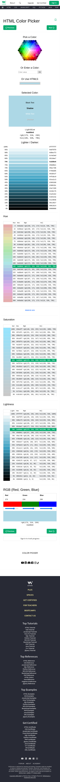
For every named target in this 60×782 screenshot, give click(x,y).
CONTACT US (30, 615)
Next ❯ (52, 27)
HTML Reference (29, 661)
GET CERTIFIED (30, 600)
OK (39, 72)
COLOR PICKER (30, 553)
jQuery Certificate (30, 741)
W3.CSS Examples (29, 706)
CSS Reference (29, 663)
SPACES (30, 595)
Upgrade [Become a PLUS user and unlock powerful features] (31, 3)
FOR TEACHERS (30, 605)
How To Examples (29, 700)
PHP (56, 7)
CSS (15, 7)
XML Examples (29, 715)
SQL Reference (29, 667)
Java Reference (29, 679)
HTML (9, 7)
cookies (28, 773)
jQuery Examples (29, 717)
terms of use (22, 773)
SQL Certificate (30, 735)
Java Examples (29, 712)
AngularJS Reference (29, 681)
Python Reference (29, 669)
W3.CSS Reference (29, 671)
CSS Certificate (30, 729)
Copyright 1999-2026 (15, 776)
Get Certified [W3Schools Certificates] (41, 3)
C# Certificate (30, 748)
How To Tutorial (30, 634)
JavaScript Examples (29, 698)
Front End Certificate (30, 733)
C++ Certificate (30, 746)
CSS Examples (29, 696)
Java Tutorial (30, 646)
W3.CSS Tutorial (30, 640)
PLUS (30, 589)
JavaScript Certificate (30, 731)
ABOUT (28, 763)
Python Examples (29, 704)
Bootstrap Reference (29, 673)
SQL (34, 7)
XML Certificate (30, 750)
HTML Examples (29, 694)
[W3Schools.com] (30, 584)
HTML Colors (29, 677)
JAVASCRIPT (24, 7)
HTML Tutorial (30, 628)
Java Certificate (30, 744)
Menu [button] (12, 3)
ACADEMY (36, 763)
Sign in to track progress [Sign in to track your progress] (30, 538)
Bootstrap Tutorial (30, 642)
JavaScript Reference (29, 665)
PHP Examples (29, 710)
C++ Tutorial (30, 648)
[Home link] (4, 2)
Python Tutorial (30, 638)
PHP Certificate (30, 739)
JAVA (50, 7)
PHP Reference (29, 675)
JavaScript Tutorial (30, 632)
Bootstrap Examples (29, 708)
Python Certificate (30, 737)
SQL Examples (29, 702)
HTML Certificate (30, 727)
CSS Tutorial (30, 630)
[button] (20, 3)
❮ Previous (9, 27)
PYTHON (42, 7)
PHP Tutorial (30, 644)
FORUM (21, 763)
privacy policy (37, 773)
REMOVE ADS (30, 310)
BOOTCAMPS (30, 610)
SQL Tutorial (30, 636)
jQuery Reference (29, 683)
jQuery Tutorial (30, 650)
